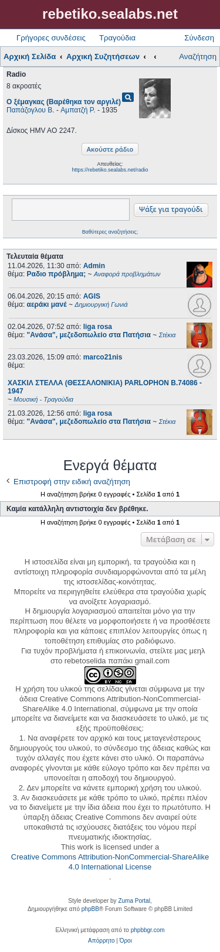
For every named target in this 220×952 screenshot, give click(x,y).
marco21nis (103, 357)
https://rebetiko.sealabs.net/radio (110, 170)
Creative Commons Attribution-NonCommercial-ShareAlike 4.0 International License (110, 861)
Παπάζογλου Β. (30, 110)
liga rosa (97, 327)
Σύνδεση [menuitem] (199, 37)
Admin (94, 266)
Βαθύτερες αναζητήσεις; (110, 232)
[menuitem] (101, 941)
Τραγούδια (117, 37)
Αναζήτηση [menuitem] (197, 56)
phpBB (90, 909)
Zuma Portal (134, 901)
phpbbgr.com (148, 930)
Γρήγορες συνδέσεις (51, 37)
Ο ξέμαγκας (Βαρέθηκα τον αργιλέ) (63, 102)
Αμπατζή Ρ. (77, 110)
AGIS (91, 296)
